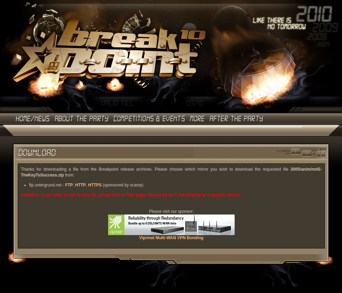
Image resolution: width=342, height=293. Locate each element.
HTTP (80, 185)
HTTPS (95, 185)
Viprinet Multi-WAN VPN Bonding (171, 235)
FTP (69, 185)
